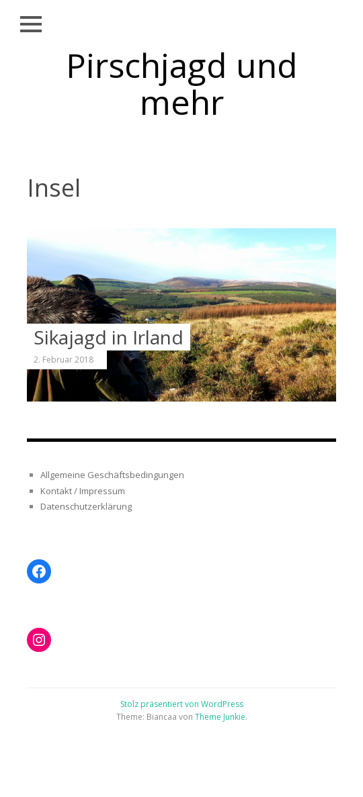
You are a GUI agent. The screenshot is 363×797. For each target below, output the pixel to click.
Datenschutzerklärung (86, 506)
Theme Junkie (220, 716)
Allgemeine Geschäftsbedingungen (112, 475)
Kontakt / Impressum (82, 491)
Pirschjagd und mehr (182, 83)
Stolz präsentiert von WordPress (181, 704)
